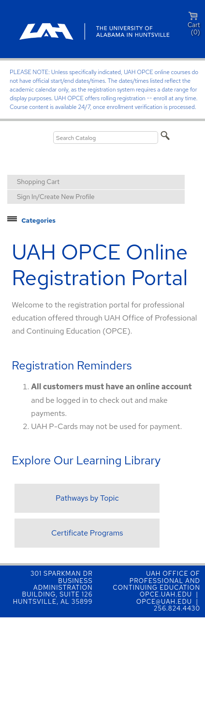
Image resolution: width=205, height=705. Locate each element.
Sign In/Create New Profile (56, 196)
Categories (38, 220)
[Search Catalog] (105, 137)
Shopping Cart (38, 181)
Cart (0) (194, 23)
